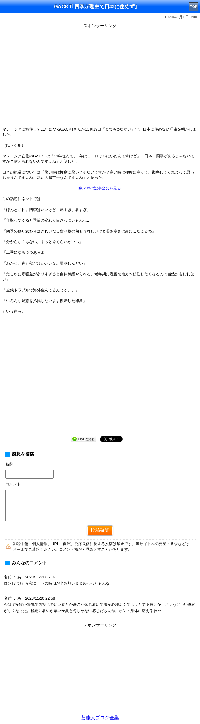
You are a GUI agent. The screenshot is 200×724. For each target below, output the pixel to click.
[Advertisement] (100, 670)
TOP (193, 7)
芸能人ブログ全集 (100, 717)
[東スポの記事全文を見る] (100, 188)
